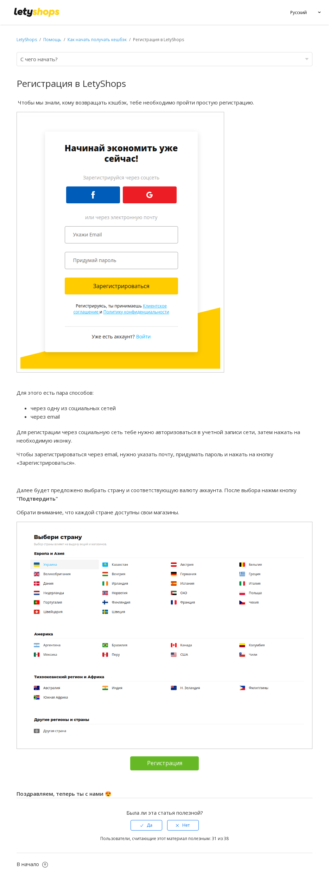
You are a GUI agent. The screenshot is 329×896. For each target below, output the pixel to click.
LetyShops (27, 40)
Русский (298, 12)
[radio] (146, 825)
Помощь (52, 40)
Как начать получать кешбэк (97, 40)
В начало (32, 864)
